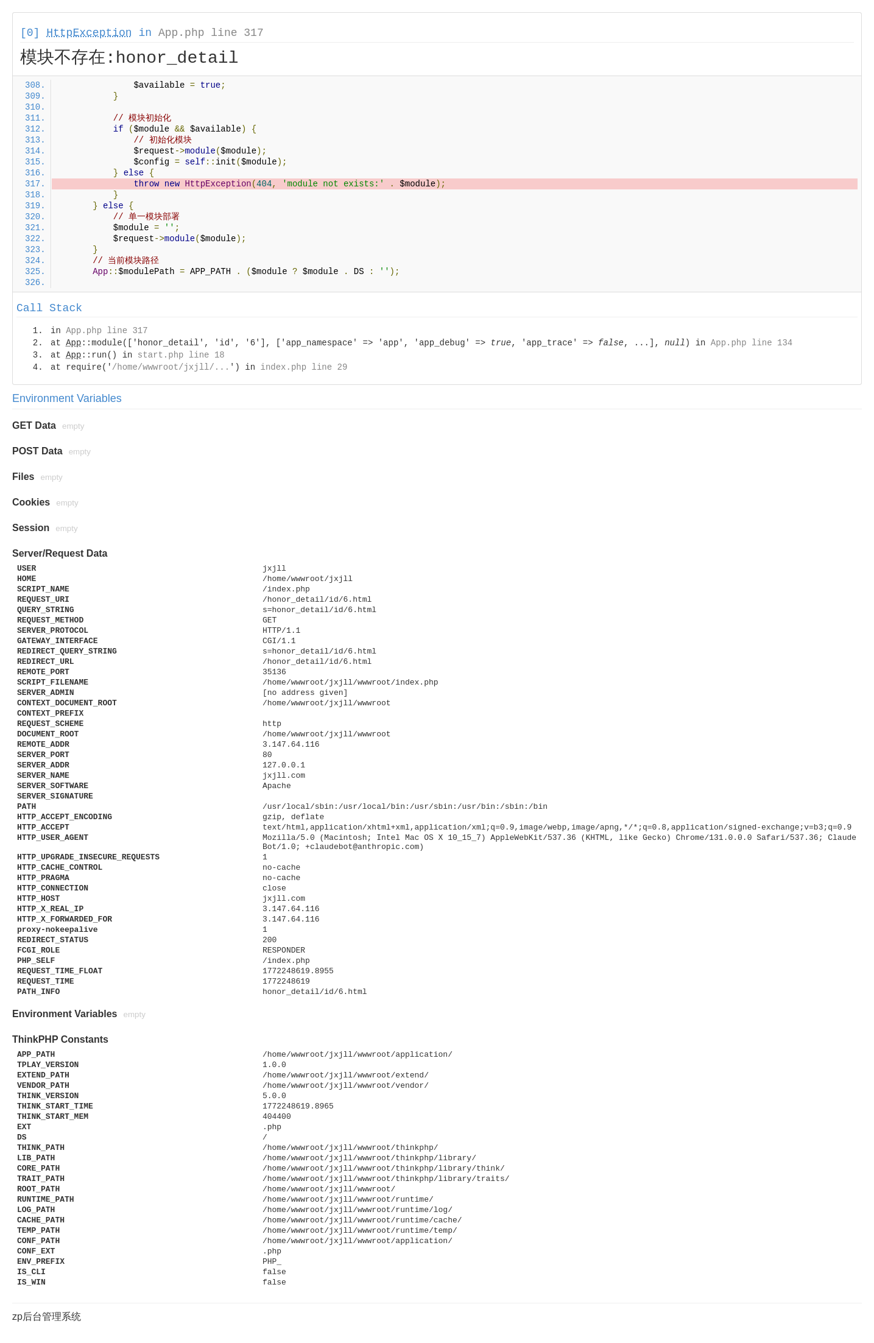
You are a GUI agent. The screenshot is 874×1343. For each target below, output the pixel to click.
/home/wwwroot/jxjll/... (171, 367)
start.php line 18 (181, 355)
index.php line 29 (303, 367)
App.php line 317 (211, 33)
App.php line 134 (751, 343)
